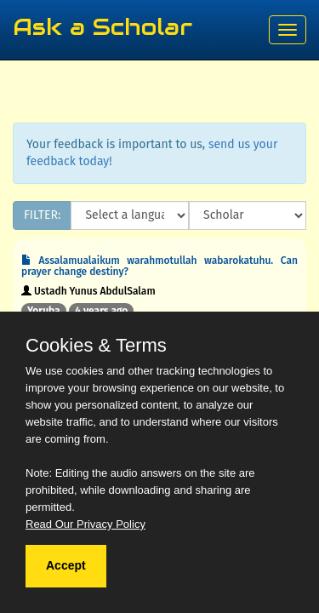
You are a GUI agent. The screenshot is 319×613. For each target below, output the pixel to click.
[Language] (130, 215)
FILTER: (42, 215)
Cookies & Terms (96, 345)
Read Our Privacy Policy (85, 524)
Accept (66, 565)
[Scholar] (247, 215)
